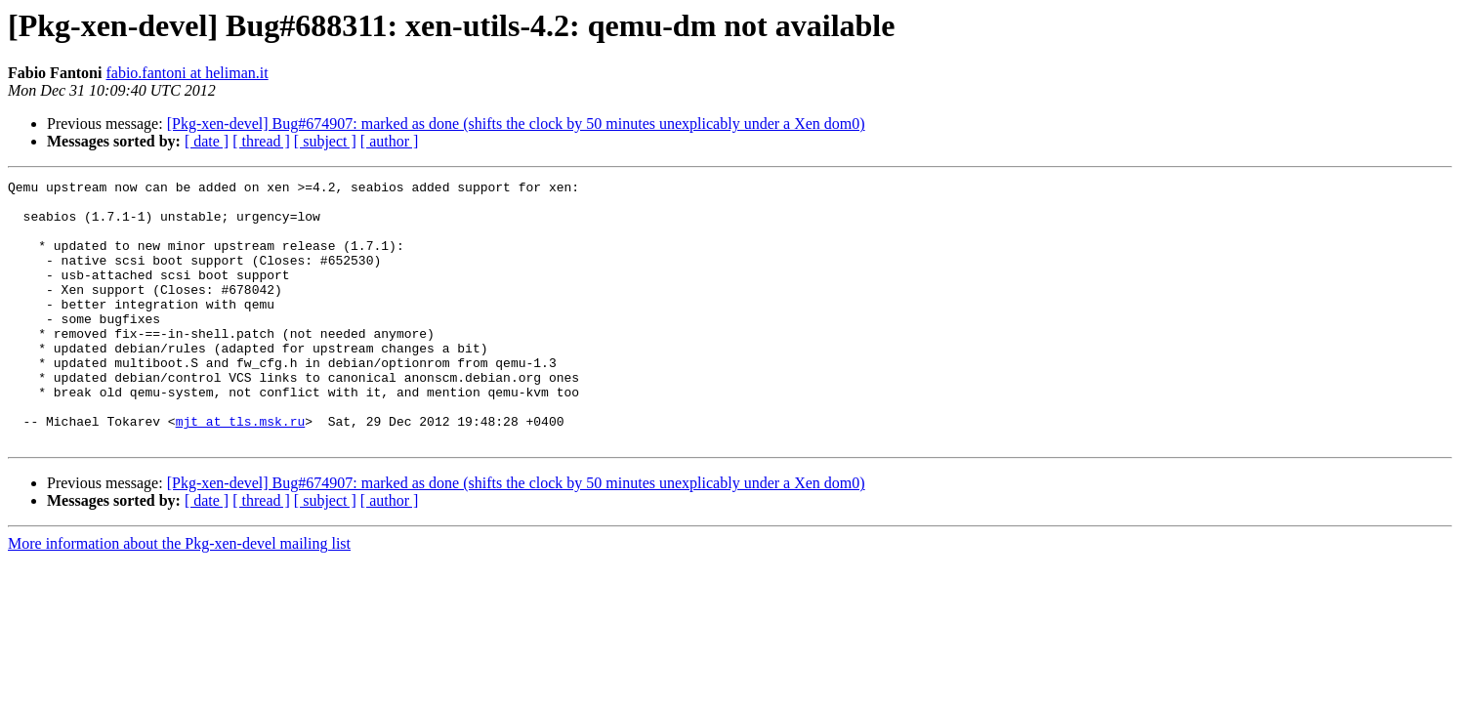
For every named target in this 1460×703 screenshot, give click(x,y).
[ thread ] (261, 141)
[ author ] (389, 141)
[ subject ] (325, 141)
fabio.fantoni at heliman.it (186, 72)
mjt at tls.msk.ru (241, 470)
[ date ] (207, 141)
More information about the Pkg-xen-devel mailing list (179, 596)
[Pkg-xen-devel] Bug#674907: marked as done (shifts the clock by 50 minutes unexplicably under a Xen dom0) (516, 123)
